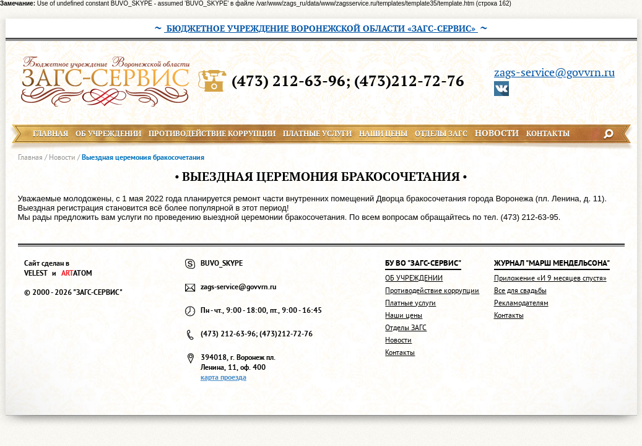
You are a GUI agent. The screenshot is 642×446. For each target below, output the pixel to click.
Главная (30, 157)
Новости (62, 157)
